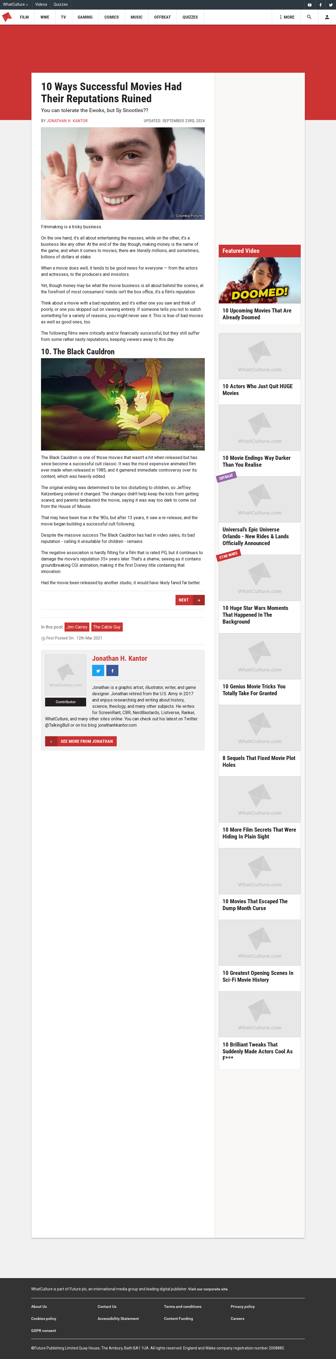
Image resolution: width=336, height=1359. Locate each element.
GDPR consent (43, 1330)
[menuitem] (309, 5)
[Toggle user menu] (327, 17)
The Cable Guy (107, 627)
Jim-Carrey (76, 627)
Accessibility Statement (118, 1318)
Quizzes (61, 4)
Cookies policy (43, 1318)
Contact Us (107, 1306)
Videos (41, 4)
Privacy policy (243, 1306)
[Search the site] (309, 17)
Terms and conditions (182, 1306)
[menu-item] (24, 17)
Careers (237, 1318)
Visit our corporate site (208, 1289)
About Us (39, 1306)
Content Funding (178, 1318)
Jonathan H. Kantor (67, 120)
